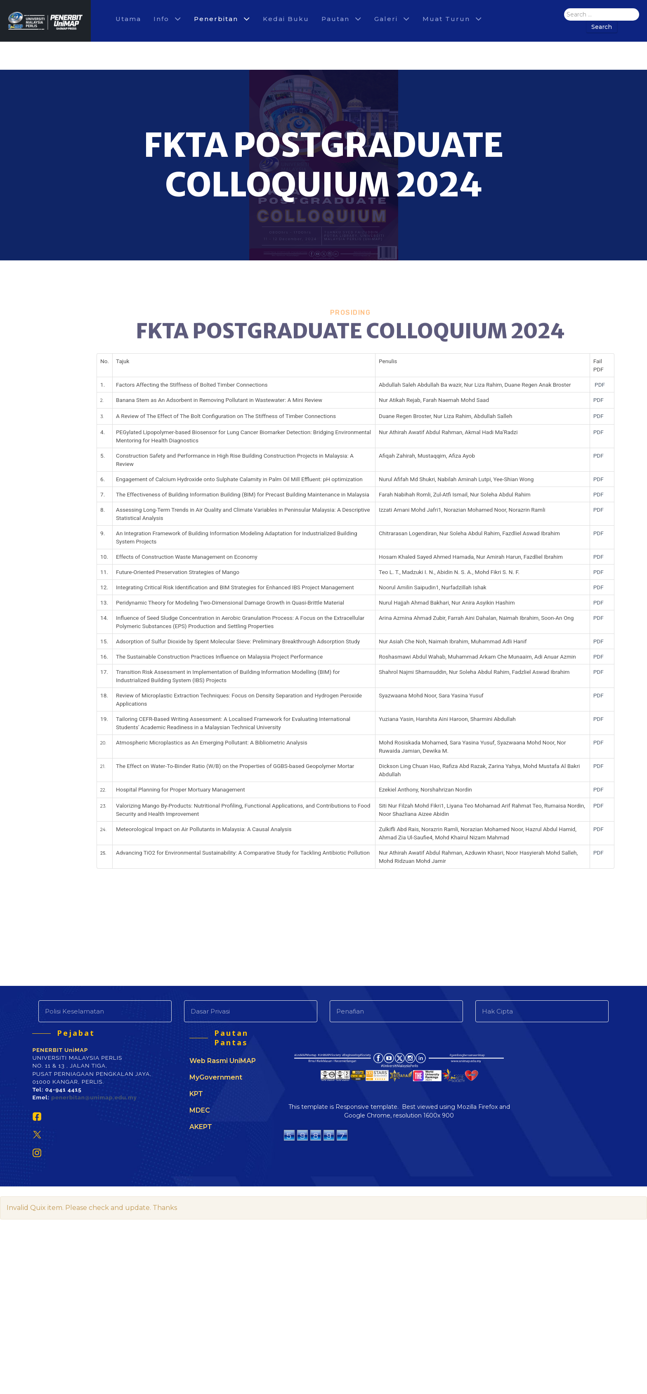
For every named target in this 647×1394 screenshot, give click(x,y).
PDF (600, 384)
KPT (196, 1094)
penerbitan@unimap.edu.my (94, 1099)
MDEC (199, 1110)
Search (601, 27)
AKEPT (200, 1127)
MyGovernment (215, 1077)
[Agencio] (45, 21)
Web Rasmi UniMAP (222, 1061)
